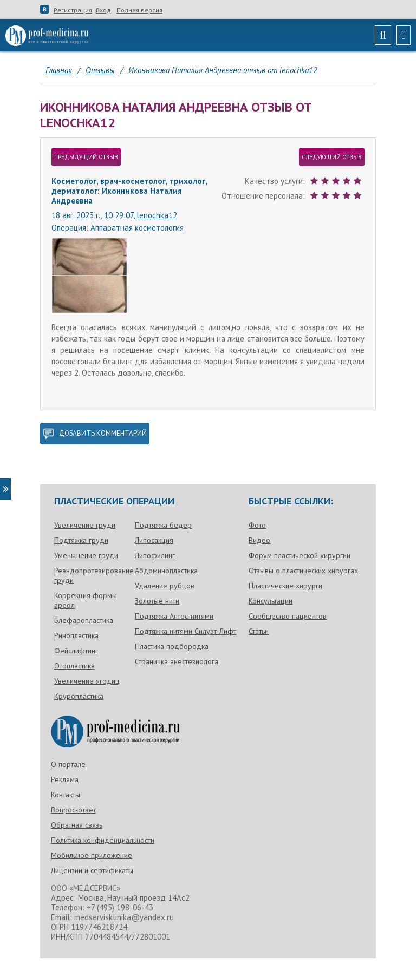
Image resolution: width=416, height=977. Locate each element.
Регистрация (73, 10)
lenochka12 (156, 215)
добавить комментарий (95, 433)
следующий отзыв (332, 157)
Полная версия (139, 10)
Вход (103, 10)
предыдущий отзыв (86, 157)
